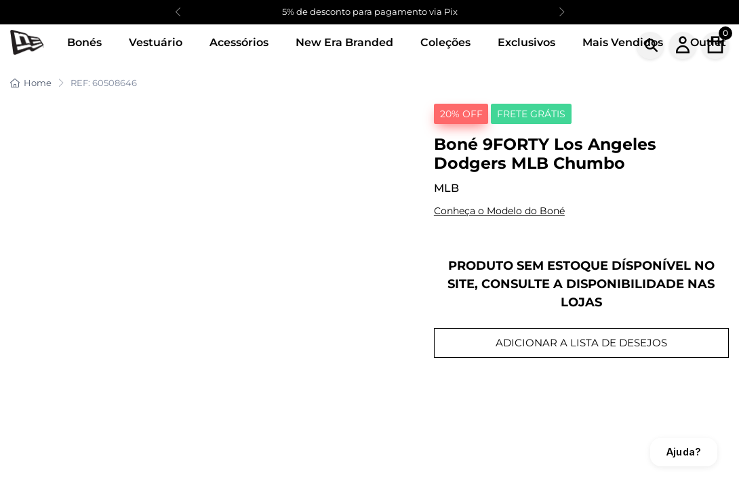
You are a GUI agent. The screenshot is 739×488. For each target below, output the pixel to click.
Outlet (708, 42)
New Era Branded (344, 42)
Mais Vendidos (622, 42)
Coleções (445, 42)
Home (31, 82)
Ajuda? (683, 452)
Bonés (84, 42)
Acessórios (238, 42)
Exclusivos (526, 42)
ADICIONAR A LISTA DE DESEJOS (581, 342)
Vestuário (155, 42)
